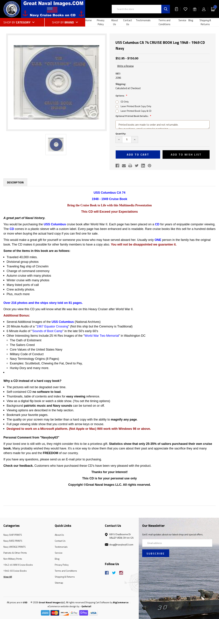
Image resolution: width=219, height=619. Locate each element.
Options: (120, 95)
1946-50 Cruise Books (15, 570)
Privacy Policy (100, 22)
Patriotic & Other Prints (15, 552)
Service (182, 20)
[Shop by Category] (23, 22)
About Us (114, 22)
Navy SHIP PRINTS (12, 535)
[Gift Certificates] (194, 9)
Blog (190, 20)
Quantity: (120, 133)
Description (15, 182)
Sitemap (59, 582)
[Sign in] (203, 9)
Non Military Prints (12, 558)
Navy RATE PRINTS (12, 541)
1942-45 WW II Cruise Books (18, 564)
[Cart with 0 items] (213, 9)
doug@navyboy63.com (121, 544)
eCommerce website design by (63, 606)
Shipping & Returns (205, 22)
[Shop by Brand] (65, 22)
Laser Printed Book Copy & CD (136, 111)
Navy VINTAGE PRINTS (14, 547)
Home (88, 20)
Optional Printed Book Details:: (132, 116)
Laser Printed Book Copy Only (136, 106)
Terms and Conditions (164, 22)
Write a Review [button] (125, 66)
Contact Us (127, 22)
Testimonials (143, 20)
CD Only (125, 101)
